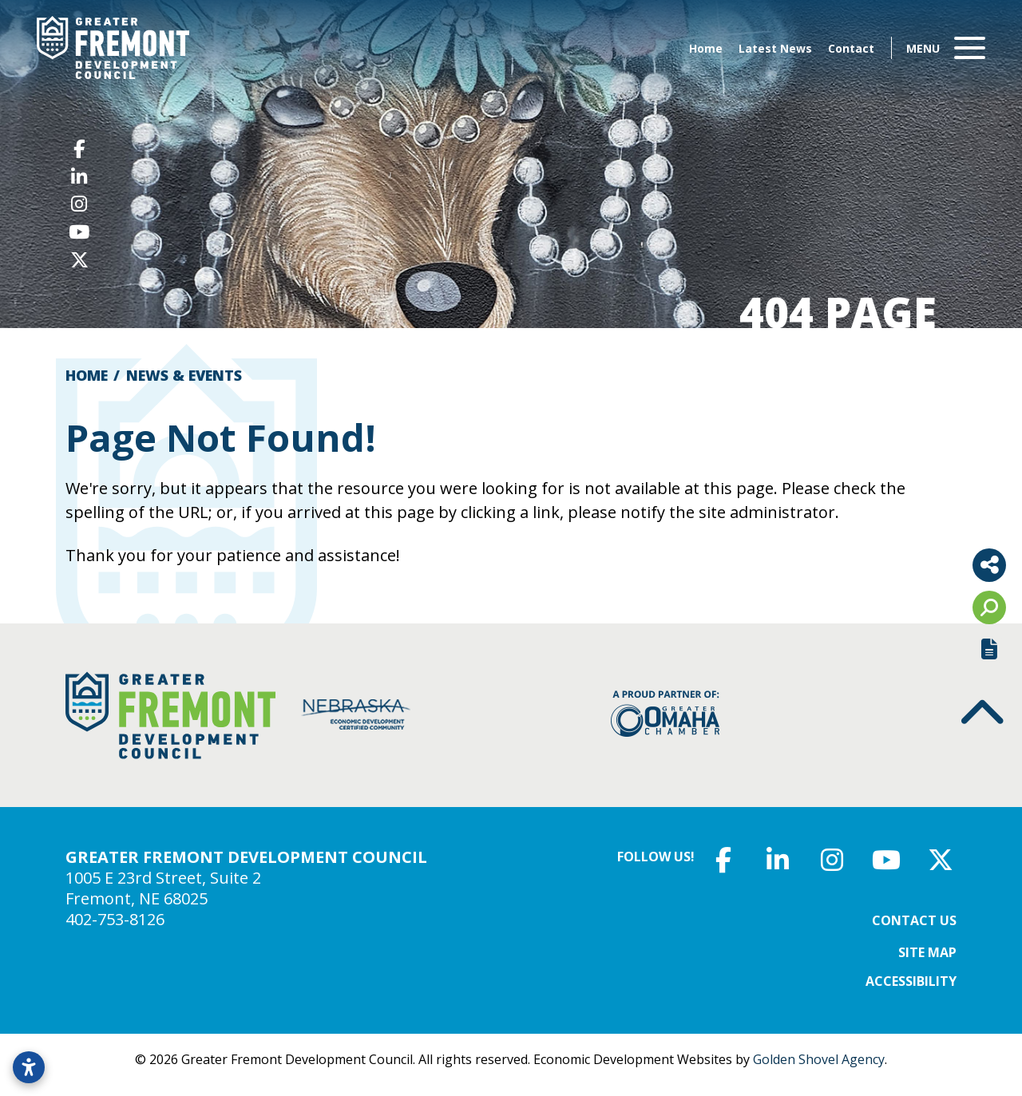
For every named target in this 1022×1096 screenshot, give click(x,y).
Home (706, 48)
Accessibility (911, 981)
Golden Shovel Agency (819, 1059)
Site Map (927, 952)
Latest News (775, 48)
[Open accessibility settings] (29, 1067)
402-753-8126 (114, 919)
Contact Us (914, 920)
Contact (851, 48)
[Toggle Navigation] (945, 48)
